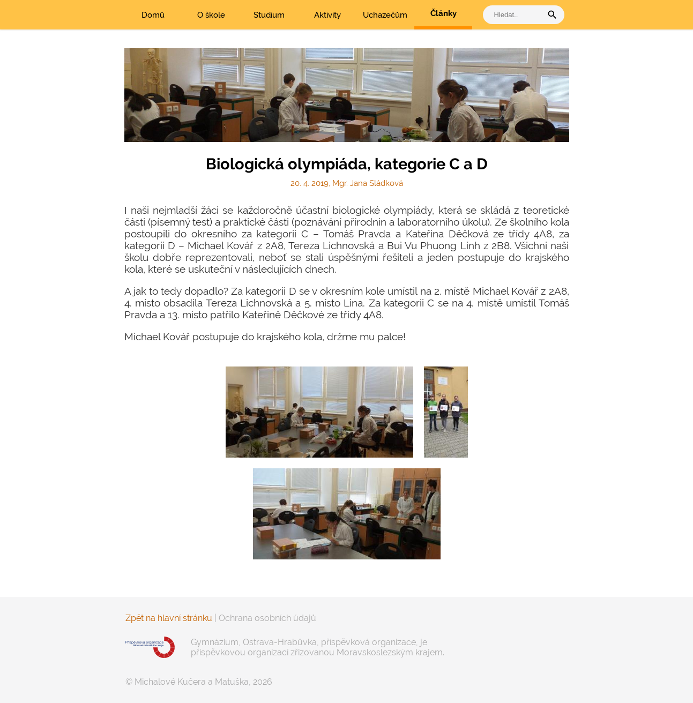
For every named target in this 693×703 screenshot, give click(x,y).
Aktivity (327, 15)
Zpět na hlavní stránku (168, 618)
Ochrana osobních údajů (267, 618)
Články (443, 13)
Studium (269, 15)
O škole (211, 15)
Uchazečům (385, 15)
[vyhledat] (515, 14)
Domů (153, 15)
